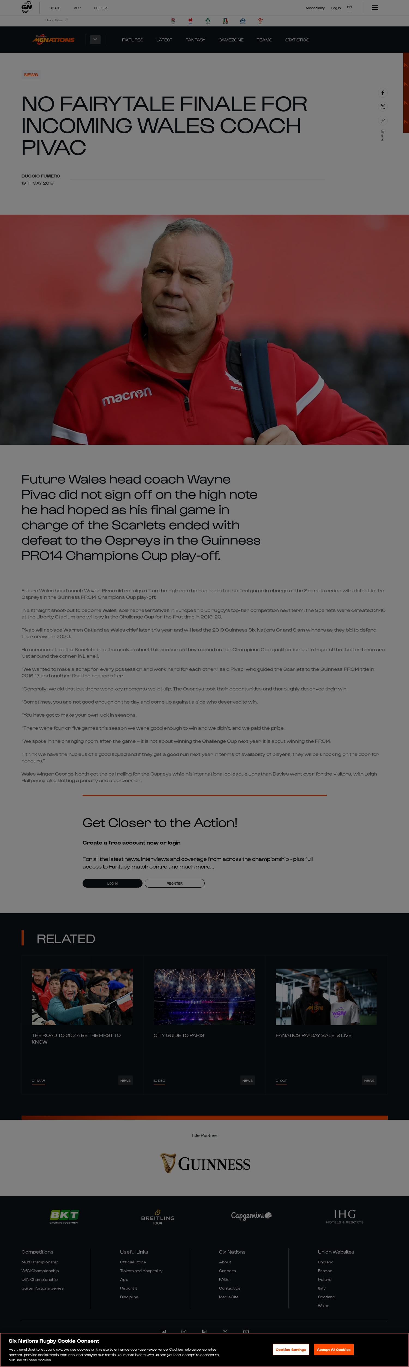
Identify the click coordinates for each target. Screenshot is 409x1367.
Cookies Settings (291, 1349)
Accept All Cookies (334, 1349)
